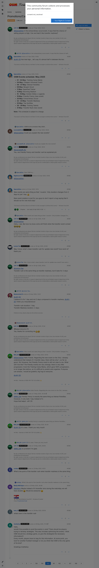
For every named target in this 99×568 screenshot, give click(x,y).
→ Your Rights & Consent (61, 21)
